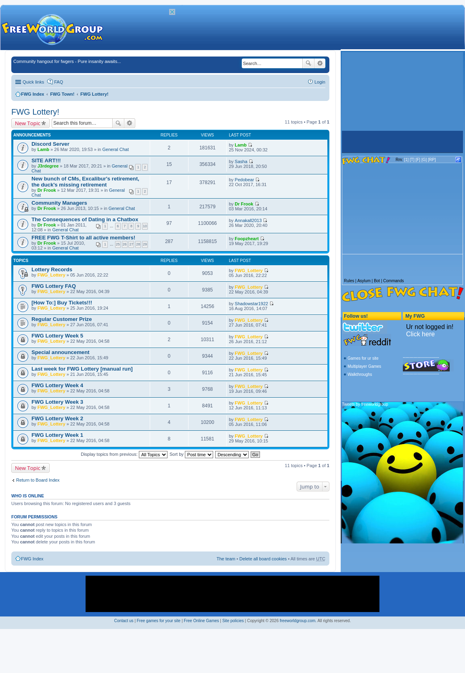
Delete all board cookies (263, 558)
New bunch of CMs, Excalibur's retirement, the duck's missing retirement (85, 182)
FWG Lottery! (94, 94)
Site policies (233, 620)
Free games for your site (158, 620)
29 (145, 244)
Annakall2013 (248, 220)
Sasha (241, 161)
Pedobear (244, 179)
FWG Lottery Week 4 (57, 385)
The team (226, 558)
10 (145, 226)
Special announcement (60, 352)
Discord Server (50, 144)
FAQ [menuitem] (58, 82)
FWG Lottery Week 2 (57, 418)
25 (118, 244)
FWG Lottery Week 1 (57, 435)
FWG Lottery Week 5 (57, 336)
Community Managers (59, 203)
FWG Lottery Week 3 (57, 402)
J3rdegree (48, 166)
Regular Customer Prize (61, 319)
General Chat (116, 149)
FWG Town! (62, 94)
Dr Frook (47, 190)
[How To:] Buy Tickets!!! (61, 303)
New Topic (27, 123)
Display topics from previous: (124, 454)
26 (125, 244)
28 (138, 244)
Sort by (191, 454)
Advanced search (319, 63)
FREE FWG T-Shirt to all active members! (83, 238)
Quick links (33, 82)
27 (131, 244)
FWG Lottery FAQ (53, 286)
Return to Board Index (38, 480)
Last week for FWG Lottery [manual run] (82, 369)
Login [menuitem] (319, 82)
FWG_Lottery (51, 275)
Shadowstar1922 (251, 303)
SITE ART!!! (46, 160)
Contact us (124, 620)
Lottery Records (51, 269)
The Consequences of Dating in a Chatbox (84, 219)
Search (308, 63)
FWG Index (32, 94)
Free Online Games (201, 620)
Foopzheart (247, 238)
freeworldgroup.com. (298, 620)
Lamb (43, 149)
